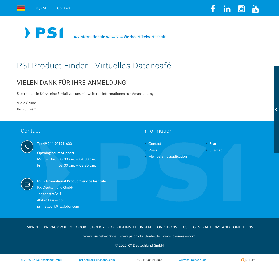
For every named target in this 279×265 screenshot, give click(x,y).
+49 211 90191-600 (56, 143)
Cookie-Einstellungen (129, 227)
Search (215, 143)
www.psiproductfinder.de (140, 236)
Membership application (167, 156)
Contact (64, 8)
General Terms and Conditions (223, 227)
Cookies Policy (90, 227)
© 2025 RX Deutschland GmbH (41, 260)
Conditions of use (172, 227)
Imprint (33, 227)
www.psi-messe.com (179, 236)
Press (152, 150)
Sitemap (216, 150)
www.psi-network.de (99, 236)
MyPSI (40, 8)
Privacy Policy (58, 227)
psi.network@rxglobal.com (58, 206)
